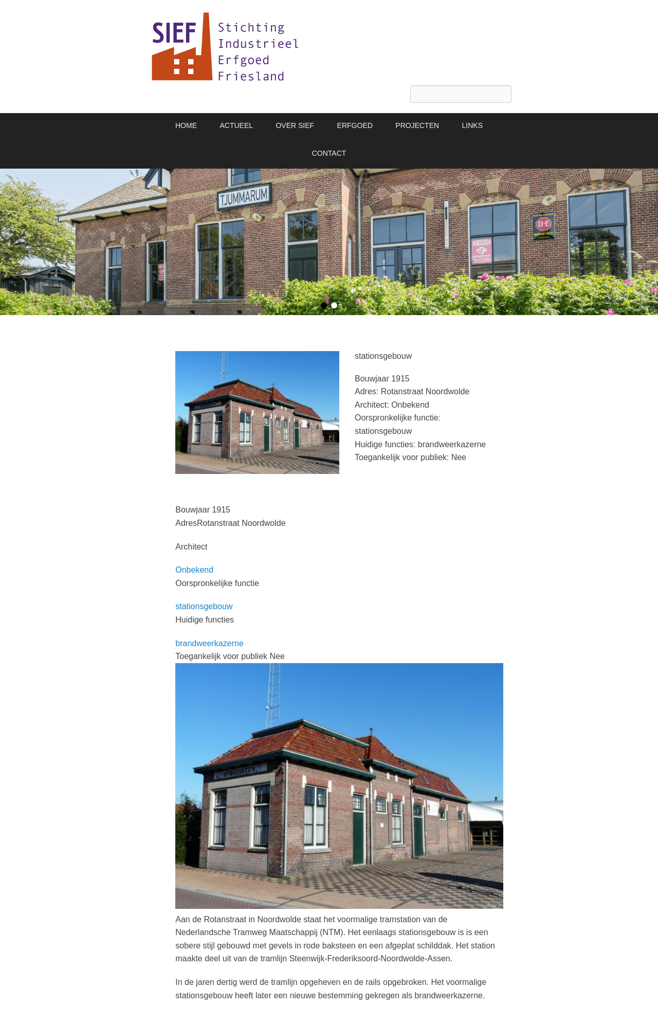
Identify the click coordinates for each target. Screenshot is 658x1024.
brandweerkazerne (209, 643)
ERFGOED (355, 125)
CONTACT (329, 153)
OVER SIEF (295, 125)
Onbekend (194, 569)
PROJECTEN (417, 125)
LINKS (472, 125)
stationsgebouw (203, 606)
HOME (186, 125)
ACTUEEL (236, 125)
